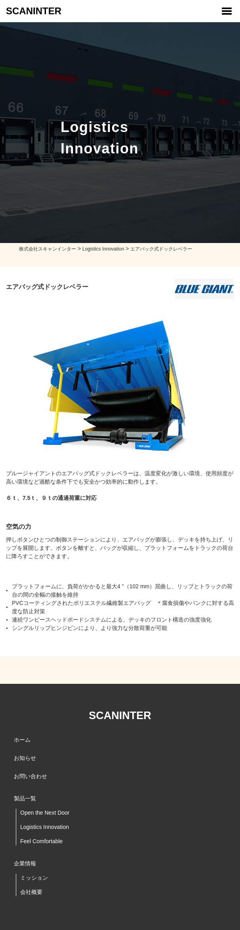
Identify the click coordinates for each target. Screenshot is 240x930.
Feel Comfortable (41, 841)
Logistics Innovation (44, 827)
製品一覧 (25, 798)
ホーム (22, 740)
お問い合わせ (30, 776)
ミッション (34, 878)
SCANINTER (33, 11)
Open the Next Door (45, 812)
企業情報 (25, 863)
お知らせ (25, 758)
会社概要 (31, 892)
